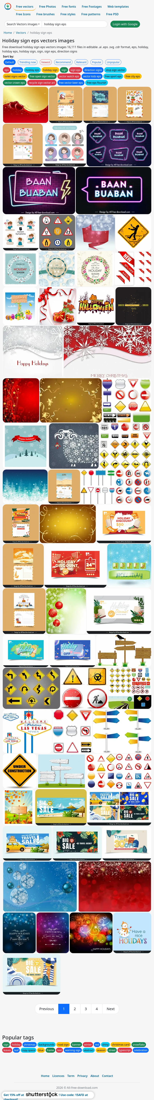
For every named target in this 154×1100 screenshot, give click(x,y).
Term (70, 1076)
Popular (96, 62)
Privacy (82, 1076)
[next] (110, 1009)
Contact (107, 1076)
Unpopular (113, 62)
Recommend (63, 62)
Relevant (81, 62)
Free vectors (24, 7)
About (94, 1076)
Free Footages (92, 7)
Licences (58, 1076)
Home (8, 33)
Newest (45, 62)
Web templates (118, 7)
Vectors (21, 33)
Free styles (68, 14)
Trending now (27, 62)
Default (9, 62)
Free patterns (90, 14)
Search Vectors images (22, 24)
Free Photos (47, 7)
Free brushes (45, 14)
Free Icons (23, 14)
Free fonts (69, 7)
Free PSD (112, 14)
